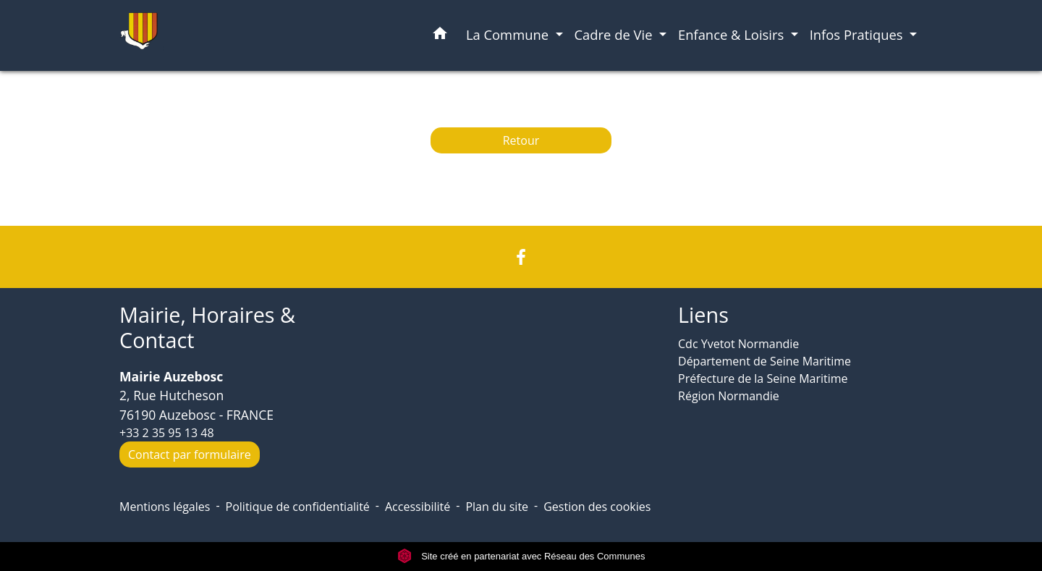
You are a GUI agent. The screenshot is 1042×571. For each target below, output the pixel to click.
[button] (440, 36)
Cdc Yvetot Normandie (738, 344)
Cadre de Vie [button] (615, 34)
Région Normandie (728, 396)
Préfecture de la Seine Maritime (763, 378)
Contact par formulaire (189, 454)
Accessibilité (417, 507)
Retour (521, 140)
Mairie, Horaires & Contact (207, 327)
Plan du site (496, 507)
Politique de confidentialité (298, 507)
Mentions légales (164, 507)
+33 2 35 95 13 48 (166, 433)
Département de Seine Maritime (764, 361)
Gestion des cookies (597, 507)
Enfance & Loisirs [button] (732, 34)
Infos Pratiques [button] (858, 34)
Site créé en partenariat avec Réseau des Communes (521, 556)
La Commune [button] (509, 34)
